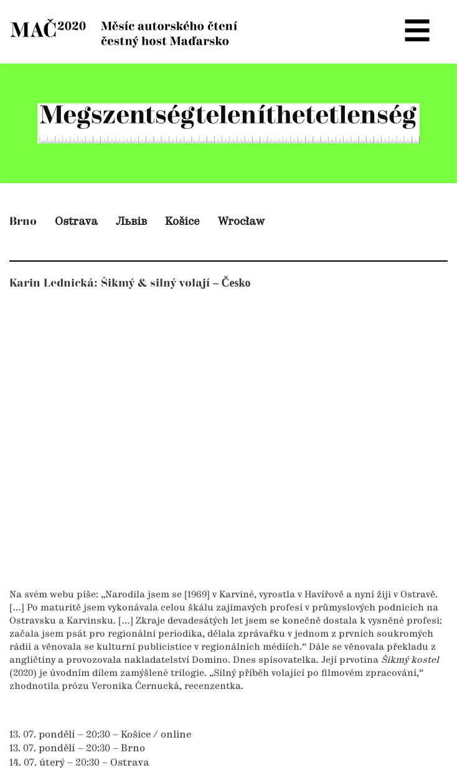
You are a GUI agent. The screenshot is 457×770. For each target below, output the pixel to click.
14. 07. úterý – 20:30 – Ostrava (79, 763)
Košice (182, 221)
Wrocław (241, 221)
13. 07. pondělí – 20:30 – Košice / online (100, 735)
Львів (131, 221)
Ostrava (76, 221)
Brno (23, 221)
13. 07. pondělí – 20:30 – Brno (77, 749)
